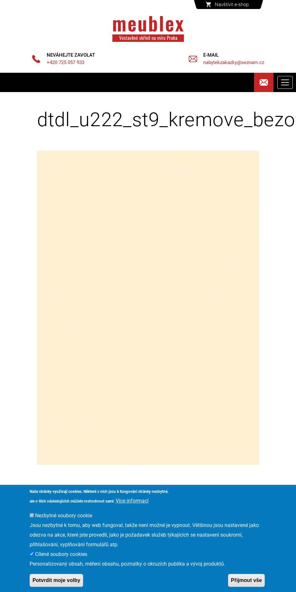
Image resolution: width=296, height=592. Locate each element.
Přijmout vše (246, 580)
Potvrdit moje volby (56, 580)
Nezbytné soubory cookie (63, 515)
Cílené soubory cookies (61, 554)
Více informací (132, 501)
